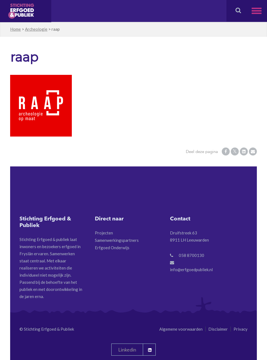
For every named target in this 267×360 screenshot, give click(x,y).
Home (15, 29)
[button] (259, 11)
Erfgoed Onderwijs (112, 247)
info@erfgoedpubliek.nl (191, 269)
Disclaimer (218, 329)
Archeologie (36, 29)
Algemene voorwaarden (181, 329)
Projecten (104, 232)
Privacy (241, 329)
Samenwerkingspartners (117, 240)
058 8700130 (191, 255)
